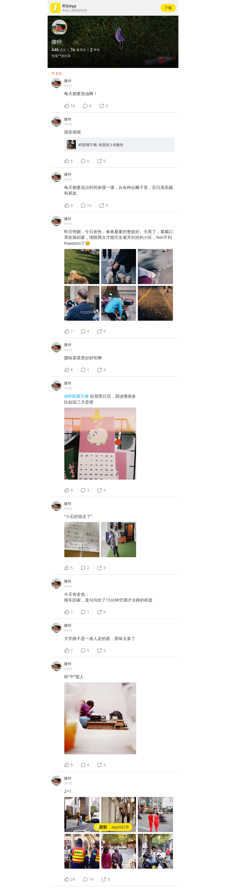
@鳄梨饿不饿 (77, 396)
